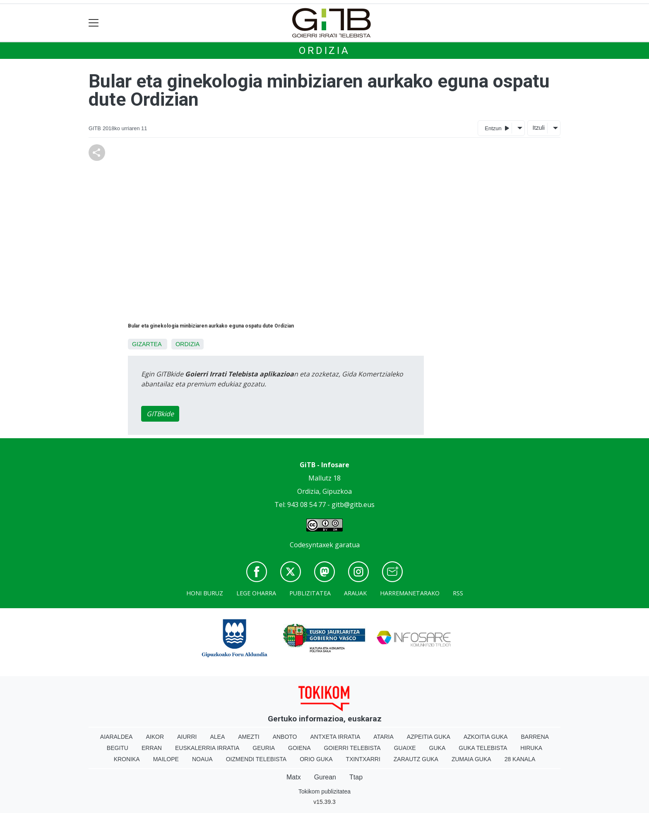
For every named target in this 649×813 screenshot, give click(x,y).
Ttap (356, 777)
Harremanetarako (410, 593)
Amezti (248, 736)
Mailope (166, 759)
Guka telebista (483, 748)
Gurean (325, 777)
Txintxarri (363, 759)
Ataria (383, 736)
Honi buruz (204, 593)
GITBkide (160, 413)
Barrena (535, 736)
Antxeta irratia (335, 736)
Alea (217, 736)
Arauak (355, 593)
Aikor (155, 736)
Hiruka (531, 748)
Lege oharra (256, 593)
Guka (437, 748)
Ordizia (324, 50)
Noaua (202, 759)
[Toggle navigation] (94, 23)
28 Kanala (520, 759)
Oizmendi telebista (256, 759)
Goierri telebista (352, 748)
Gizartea (146, 344)
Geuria (263, 748)
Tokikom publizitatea (324, 791)
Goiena (299, 748)
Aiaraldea (116, 736)
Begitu (117, 748)
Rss (458, 593)
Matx (293, 777)
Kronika (127, 759)
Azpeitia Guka (428, 736)
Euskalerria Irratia (207, 748)
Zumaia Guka (471, 759)
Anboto (285, 736)
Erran (152, 748)
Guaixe (405, 748)
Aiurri (187, 736)
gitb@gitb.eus (353, 504)
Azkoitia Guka (486, 736)
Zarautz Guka (416, 759)
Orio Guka (316, 759)
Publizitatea (310, 593)
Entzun (497, 127)
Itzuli (538, 127)
